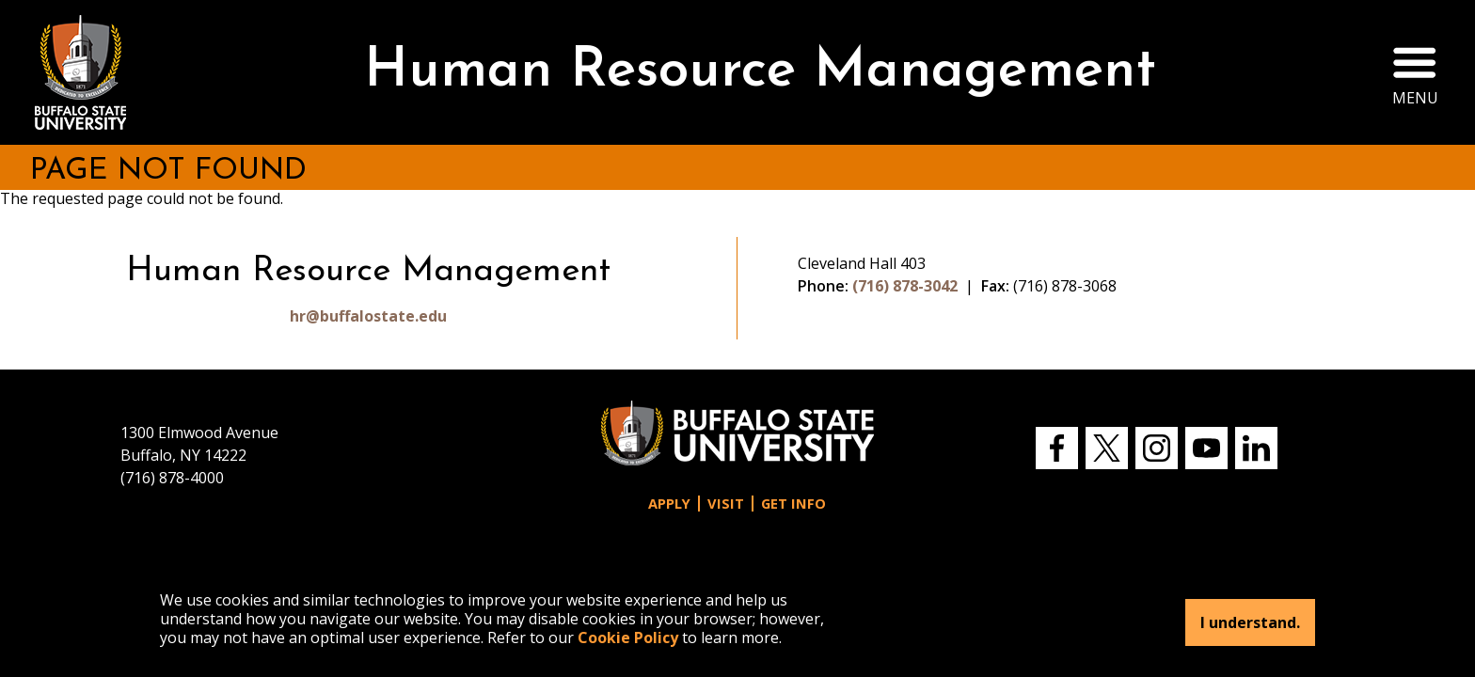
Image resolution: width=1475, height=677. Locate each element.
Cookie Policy (628, 637)
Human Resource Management (760, 72)
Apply (669, 504)
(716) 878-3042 (905, 286)
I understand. (1250, 622)
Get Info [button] (793, 504)
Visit (725, 504)
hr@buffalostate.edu (368, 315)
